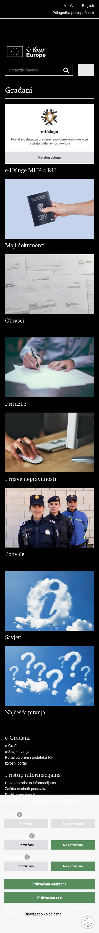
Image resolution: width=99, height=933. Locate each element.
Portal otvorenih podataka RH (29, 757)
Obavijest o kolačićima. (42, 914)
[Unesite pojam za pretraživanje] (28, 70)
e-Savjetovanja (17, 751)
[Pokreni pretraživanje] (66, 70)
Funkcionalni (16, 836)
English (88, 5)
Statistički (14, 857)
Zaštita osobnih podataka (25, 789)
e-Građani (13, 746)
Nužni (10, 815)
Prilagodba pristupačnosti (73, 13)
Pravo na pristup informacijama (30, 783)
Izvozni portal (16, 763)
